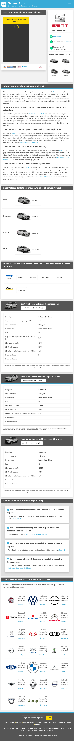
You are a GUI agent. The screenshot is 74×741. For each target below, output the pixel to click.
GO (49, 718)
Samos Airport (23, 4)
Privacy (69, 722)
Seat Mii (62, 550)
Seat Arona (12, 568)
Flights (12, 722)
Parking (38, 722)
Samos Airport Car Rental (29, 142)
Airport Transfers (28, 722)
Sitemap (37, 724)
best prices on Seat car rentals (36, 534)
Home (6, 722)
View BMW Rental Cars (46, 671)
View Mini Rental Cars (24, 688)
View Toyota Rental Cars (25, 621)
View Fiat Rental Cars (24, 604)
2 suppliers (67, 42)
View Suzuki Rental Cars (47, 621)
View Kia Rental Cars (46, 638)
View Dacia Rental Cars (25, 705)
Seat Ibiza (19, 568)
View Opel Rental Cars (24, 655)
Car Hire (18, 722)
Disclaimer (61, 722)
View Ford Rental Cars (24, 671)
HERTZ (41, 114)
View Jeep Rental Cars (46, 705)
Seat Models (57, 37)
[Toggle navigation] (70, 4)
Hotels (45, 722)
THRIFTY (32, 114)
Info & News (52, 722)
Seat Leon (27, 568)
